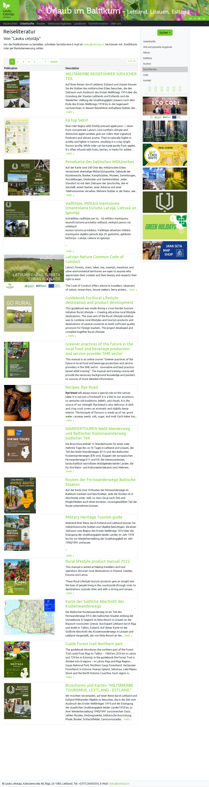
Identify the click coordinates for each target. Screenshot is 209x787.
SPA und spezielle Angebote (157, 47)
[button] (205, 24)
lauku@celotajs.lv (94, 44)
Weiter (54, 61)
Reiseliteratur (150, 69)
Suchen (164, 32)
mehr (69, 111)
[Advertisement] (70, 755)
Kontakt (147, 80)
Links (145, 75)
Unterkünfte (149, 41)
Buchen (147, 64)
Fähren (146, 52)
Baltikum (147, 58)
